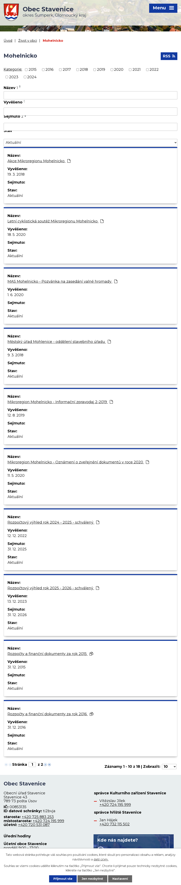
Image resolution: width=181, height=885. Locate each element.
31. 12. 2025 (17, 549)
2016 (49, 69)
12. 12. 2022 (17, 536)
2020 (118, 69)
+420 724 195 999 (48, 821)
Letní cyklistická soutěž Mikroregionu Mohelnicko (55, 221)
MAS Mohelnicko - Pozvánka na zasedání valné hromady (62, 281)
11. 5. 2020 (16, 475)
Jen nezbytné (92, 879)
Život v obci (27, 41)
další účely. (101, 859)
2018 (84, 69)
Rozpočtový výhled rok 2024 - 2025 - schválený (53, 522)
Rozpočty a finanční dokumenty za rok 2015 (50, 654)
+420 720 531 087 (34, 825)
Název (11, 88)
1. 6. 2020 (16, 295)
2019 (101, 69)
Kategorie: (13, 69)
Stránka (19, 764)
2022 (154, 69)
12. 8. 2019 (16, 415)
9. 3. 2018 (15, 355)
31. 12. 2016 (17, 727)
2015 (33, 69)
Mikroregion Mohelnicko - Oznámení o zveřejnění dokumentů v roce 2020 (78, 462)
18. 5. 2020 (17, 234)
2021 (137, 69)
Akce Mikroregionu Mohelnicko (39, 161)
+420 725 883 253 (38, 817)
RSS (169, 56)
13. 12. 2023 (17, 601)
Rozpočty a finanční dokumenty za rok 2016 (50, 714)
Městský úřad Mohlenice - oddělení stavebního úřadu (59, 341)
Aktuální (15, 195)
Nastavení (120, 879)
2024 (32, 77)
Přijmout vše (62, 879)
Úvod (8, 41)
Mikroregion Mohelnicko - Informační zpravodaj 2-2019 (60, 402)
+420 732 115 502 (114, 824)
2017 (67, 69)
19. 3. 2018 (16, 174)
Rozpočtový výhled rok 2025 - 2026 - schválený (53, 588)
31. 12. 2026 (17, 615)
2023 (13, 77)
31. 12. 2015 (17, 667)
